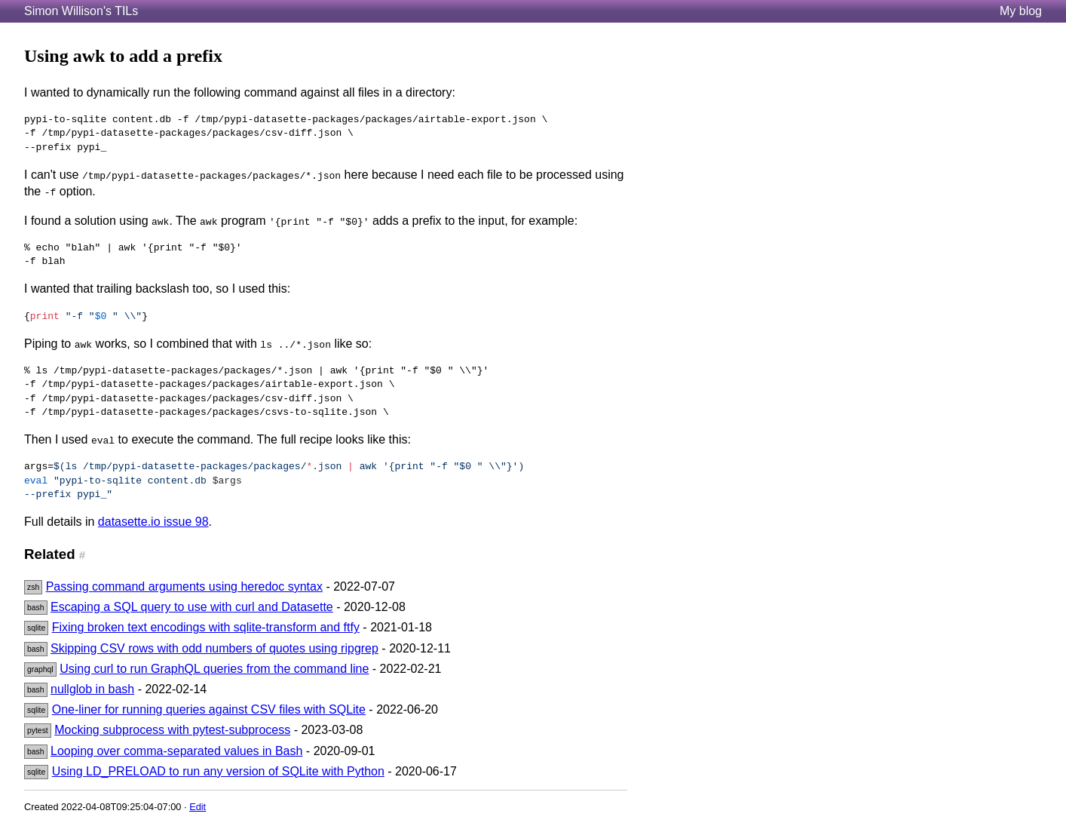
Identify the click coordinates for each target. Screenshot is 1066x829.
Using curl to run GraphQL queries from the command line (214, 668)
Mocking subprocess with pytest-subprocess (172, 729)
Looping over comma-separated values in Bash (176, 751)
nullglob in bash (92, 689)
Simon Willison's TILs (81, 11)
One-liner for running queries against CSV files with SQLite (209, 709)
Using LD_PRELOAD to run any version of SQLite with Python (218, 771)
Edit (197, 806)
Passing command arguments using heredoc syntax (184, 586)
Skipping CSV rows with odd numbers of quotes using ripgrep (214, 648)
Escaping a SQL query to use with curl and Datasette (192, 606)
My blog (1021, 11)
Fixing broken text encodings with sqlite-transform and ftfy (206, 627)
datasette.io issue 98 (153, 521)
